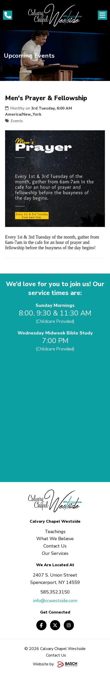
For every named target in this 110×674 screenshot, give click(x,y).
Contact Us (56, 655)
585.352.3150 (55, 592)
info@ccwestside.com (55, 601)
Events (17, 120)
